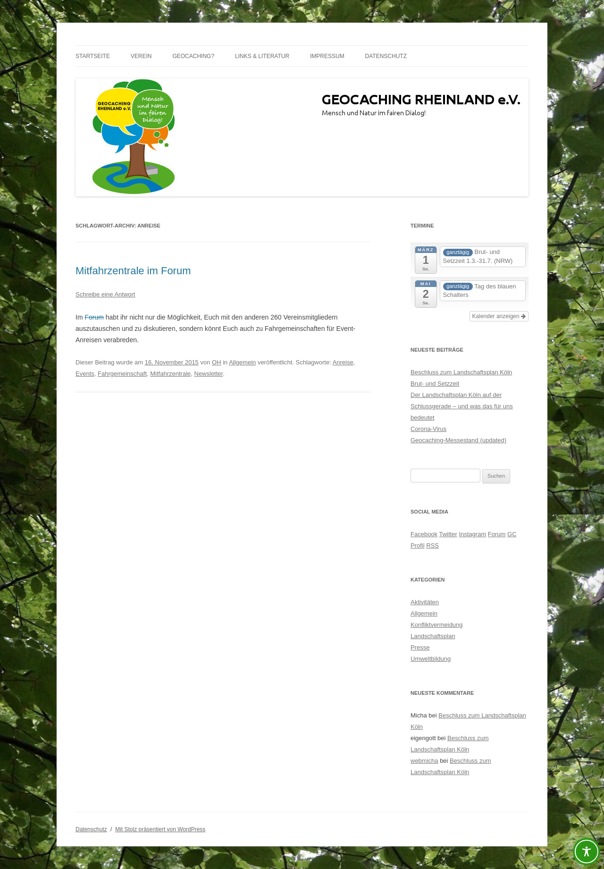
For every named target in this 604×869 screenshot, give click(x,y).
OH (216, 362)
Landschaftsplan (433, 636)
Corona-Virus (428, 428)
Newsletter (208, 373)
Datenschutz (386, 56)
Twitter (448, 534)
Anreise (343, 362)
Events (85, 373)
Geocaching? (193, 56)
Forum (93, 317)
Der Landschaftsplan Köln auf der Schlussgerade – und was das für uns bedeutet (462, 406)
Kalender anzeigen (499, 316)
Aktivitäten (425, 602)
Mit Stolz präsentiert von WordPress (160, 829)
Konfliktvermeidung (437, 624)
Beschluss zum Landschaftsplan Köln (461, 372)
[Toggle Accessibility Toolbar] (586, 851)
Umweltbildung (431, 658)
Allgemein (242, 362)
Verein (141, 56)
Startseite (93, 56)
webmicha (424, 760)
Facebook (424, 534)
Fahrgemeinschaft (122, 373)
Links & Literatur (262, 56)
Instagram (472, 534)
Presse (420, 647)
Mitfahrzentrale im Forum (133, 271)
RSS (432, 545)
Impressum (327, 56)
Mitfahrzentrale (170, 373)
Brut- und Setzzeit (435, 383)
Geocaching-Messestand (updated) (458, 440)
